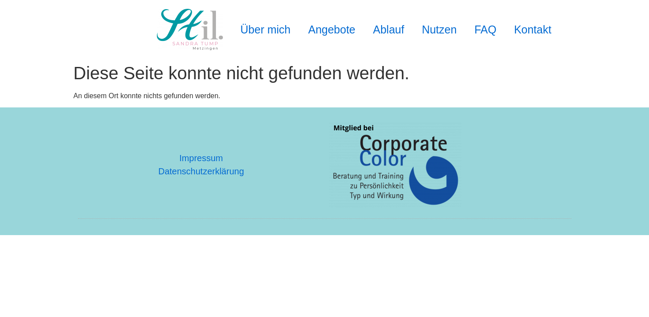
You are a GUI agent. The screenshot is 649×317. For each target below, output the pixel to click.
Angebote (331, 29)
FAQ (486, 29)
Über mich (266, 29)
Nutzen (439, 29)
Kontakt (533, 29)
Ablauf (388, 29)
